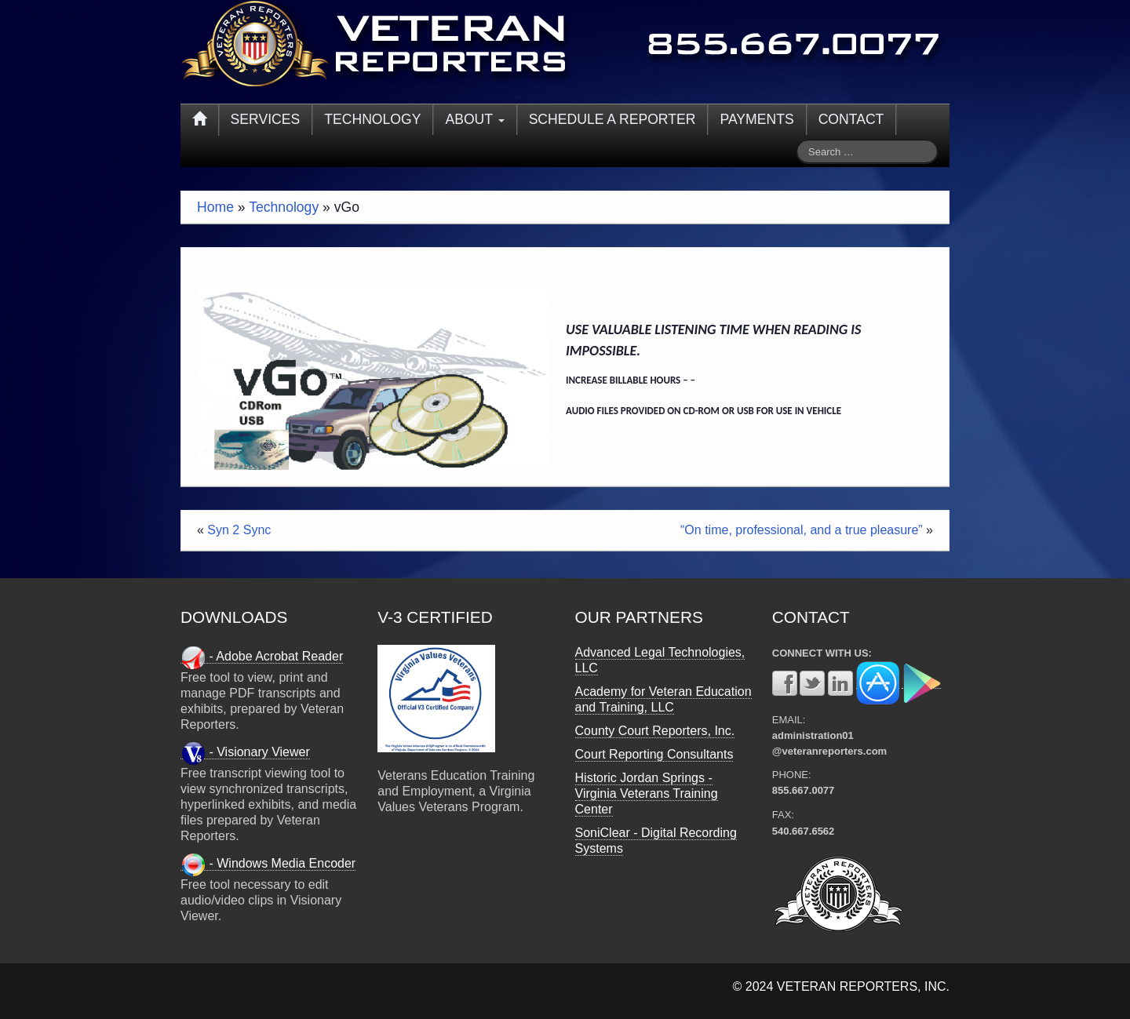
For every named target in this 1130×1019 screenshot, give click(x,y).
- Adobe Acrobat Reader (261, 657)
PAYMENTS (756, 119)
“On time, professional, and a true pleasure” (801, 530)
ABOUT (474, 119)
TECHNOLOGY (372, 119)
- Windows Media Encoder (267, 864)
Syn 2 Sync (239, 530)
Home (215, 207)
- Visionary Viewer (245, 752)
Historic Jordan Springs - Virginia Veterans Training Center (646, 793)
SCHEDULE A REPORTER (612, 119)
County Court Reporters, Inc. (655, 730)
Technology (284, 207)
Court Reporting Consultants (654, 754)
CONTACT (851, 119)
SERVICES (266, 119)
